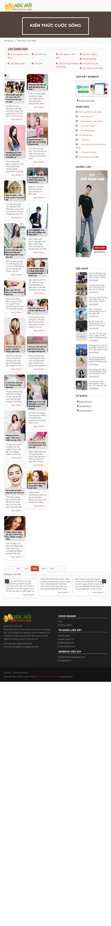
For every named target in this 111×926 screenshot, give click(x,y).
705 (56, 568)
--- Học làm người (87, 126)
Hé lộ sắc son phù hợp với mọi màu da (15, 491)
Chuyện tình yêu (90, 63)
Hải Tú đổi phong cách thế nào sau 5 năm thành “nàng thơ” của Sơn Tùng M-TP (97, 277)
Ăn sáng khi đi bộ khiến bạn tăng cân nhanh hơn (37, 180)
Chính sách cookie (17, 680)
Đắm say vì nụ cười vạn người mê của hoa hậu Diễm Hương (36, 405)
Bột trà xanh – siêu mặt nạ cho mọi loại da (15, 197)
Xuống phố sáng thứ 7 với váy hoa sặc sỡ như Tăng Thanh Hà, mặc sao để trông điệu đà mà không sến (98, 290)
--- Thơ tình (84, 140)
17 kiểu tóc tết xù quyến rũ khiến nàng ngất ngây (13, 349)
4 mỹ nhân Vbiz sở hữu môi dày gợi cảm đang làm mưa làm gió (14, 253)
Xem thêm (17, 119)
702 (28, 568)
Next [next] (104, 588)
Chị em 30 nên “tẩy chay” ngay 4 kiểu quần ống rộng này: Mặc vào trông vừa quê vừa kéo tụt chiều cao (98, 338)
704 (47, 568)
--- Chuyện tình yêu (88, 152)
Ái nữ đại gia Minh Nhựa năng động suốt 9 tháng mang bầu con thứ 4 (98, 360)
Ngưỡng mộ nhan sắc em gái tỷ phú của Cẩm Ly (13, 154)
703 (38, 568)
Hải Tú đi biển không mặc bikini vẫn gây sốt (97, 311)
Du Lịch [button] (79, 13)
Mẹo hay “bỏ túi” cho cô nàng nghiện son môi (14, 292)
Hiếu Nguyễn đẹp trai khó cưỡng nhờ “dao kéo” (36, 232)
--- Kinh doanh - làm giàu (90, 121)
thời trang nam (67, 653)
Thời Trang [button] (56, 13)
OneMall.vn (65, 667)
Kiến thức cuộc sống (26, 40)
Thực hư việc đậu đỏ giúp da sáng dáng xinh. (37, 87)
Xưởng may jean (87, 100)
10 (68, 605)
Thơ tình (38, 63)
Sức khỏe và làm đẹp (93, 68)
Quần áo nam (85, 410)
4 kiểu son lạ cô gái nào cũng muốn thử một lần (37, 445)
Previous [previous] (7, 588)
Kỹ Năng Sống (89, 59)
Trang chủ (9, 40)
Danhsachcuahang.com (72, 664)
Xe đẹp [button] (30, 13)
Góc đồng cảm (17, 63)
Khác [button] (101, 13)
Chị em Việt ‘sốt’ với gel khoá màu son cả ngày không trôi (37, 349)
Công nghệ (65, 632)
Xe (60, 628)
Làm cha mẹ (40, 54)
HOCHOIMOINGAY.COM (46, 684)
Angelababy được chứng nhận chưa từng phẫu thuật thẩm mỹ (36, 272)
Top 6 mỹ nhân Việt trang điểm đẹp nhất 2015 (37, 485)
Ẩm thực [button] (68, 13)
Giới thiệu (6, 680)
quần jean (64, 642)
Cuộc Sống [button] (41, 13)
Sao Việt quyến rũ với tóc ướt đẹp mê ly (36, 310)
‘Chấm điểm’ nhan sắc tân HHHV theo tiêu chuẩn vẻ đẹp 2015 (14, 535)
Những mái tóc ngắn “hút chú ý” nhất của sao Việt (13, 437)
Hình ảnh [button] (91, 13)
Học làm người (90, 54)
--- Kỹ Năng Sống (87, 130)
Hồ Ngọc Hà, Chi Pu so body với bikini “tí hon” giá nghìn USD (98, 347)
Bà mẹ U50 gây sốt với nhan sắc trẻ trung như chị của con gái (14, 98)
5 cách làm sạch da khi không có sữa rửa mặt (14, 385)
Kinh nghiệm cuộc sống (90, 112)
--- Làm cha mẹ (86, 116)
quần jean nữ (66, 646)
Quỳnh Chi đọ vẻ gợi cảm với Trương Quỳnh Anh (37, 142)
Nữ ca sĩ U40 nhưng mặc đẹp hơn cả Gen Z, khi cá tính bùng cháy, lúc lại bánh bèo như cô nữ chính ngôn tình (98, 302)
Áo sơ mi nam (85, 401)
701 (19, 568)
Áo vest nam (85, 406)
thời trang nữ (66, 649)
